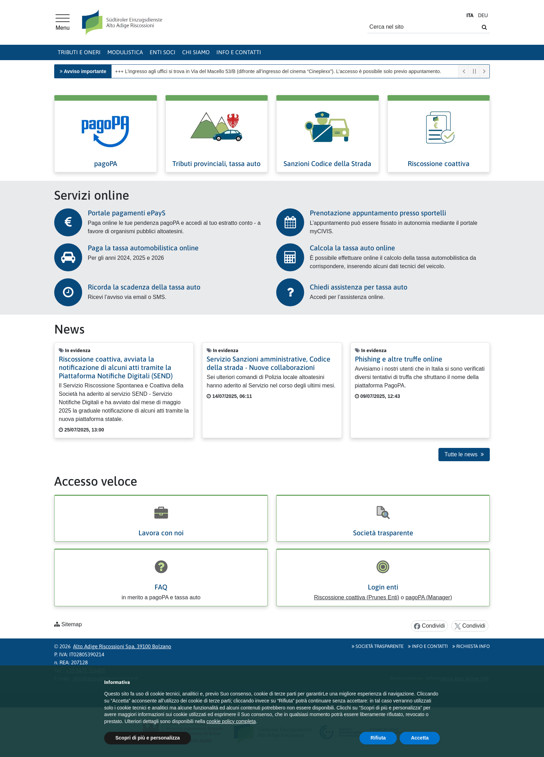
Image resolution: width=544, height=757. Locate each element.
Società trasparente (383, 533)
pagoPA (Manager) (429, 597)
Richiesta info (471, 646)
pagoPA (105, 163)
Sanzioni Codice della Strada (327, 163)
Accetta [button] (420, 738)
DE (483, 15)
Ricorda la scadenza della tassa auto (144, 287)
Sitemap (71, 624)
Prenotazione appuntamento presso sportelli (378, 213)
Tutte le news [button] (464, 454)
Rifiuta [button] (378, 738)
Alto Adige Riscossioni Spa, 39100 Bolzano (122, 646)
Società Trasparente (377, 646)
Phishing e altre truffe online (398, 359)
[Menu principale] (62, 22)
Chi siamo (196, 52)
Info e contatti (238, 52)
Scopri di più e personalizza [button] (147, 738)
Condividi (429, 626)
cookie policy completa (231, 721)
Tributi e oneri (79, 52)
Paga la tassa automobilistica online (143, 248)
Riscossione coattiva (439, 163)
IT (469, 15)
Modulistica (125, 52)
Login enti (383, 587)
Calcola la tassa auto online (352, 248)
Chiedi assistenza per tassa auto (358, 287)
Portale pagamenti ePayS (126, 213)
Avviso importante (85, 71)
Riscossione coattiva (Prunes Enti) (356, 597)
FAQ (161, 587)
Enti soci (163, 52)
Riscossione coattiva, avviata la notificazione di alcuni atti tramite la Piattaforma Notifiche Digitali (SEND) (116, 367)
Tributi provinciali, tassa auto (216, 163)
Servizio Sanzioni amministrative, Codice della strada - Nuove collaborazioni (268, 363)
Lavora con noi (161, 533)
